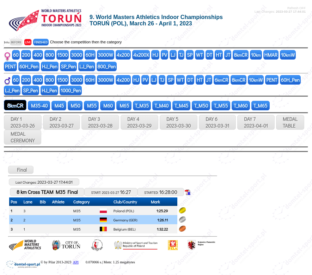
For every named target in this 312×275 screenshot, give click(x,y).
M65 (123, 105)
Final (21, 169)
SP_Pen (68, 66)
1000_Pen (71, 90)
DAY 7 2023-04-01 (256, 122)
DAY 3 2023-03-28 (100, 122)
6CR (221, 80)
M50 (75, 105)
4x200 (123, 54)
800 (49, 54)
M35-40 (39, 105)
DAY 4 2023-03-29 (139, 122)
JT (227, 54)
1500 (62, 54)
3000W (105, 54)
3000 (76, 54)
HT (219, 54)
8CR (240, 54)
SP (189, 54)
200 (26, 54)
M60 (107, 105)
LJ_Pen (86, 66)
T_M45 (181, 105)
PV (164, 54)
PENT (10, 66)
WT (199, 54)
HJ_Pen (49, 66)
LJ (173, 54)
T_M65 (260, 105)
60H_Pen (28, 66)
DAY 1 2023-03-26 (23, 122)
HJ (155, 54)
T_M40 (161, 105)
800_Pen (107, 66)
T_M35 (142, 105)
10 (256, 54)
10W (288, 54)
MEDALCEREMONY (23, 137)
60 (16, 54)
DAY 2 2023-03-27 (61, 122)
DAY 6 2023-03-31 (217, 122)
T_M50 (201, 105)
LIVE (28, 42)
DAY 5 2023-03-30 (178, 122)
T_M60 (241, 105)
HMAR (270, 54)
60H (90, 54)
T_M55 (221, 105)
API (76, 262)
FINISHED (40, 42)
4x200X (141, 54)
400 (37, 54)
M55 (91, 105)
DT (209, 54)
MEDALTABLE (290, 122)
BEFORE (16, 42)
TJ (181, 54)
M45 (59, 105)
